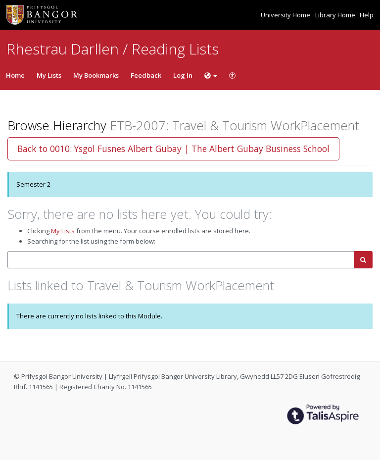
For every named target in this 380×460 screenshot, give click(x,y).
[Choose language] (210, 75)
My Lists (49, 75)
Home (15, 75)
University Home (286, 14)
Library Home (336, 14)
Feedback (146, 75)
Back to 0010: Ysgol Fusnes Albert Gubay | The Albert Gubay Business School (173, 148)
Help (367, 14)
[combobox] (180, 259)
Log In (182, 75)
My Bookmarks (96, 75)
